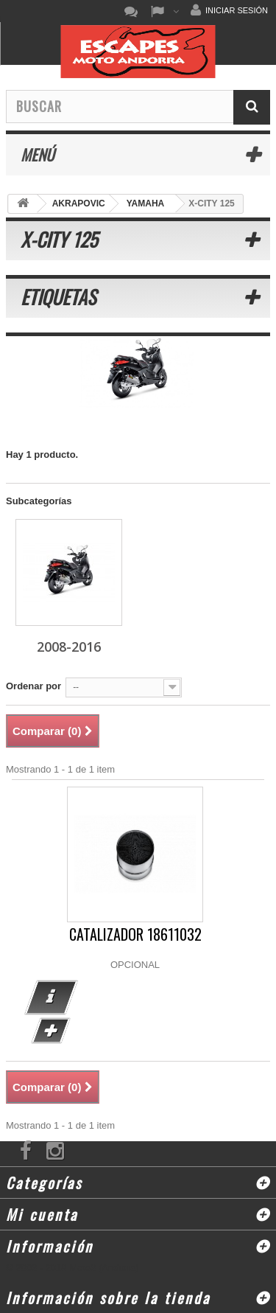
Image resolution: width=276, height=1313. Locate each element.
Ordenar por (33, 686)
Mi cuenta (42, 1214)
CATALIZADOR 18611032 (135, 934)
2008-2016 (69, 646)
